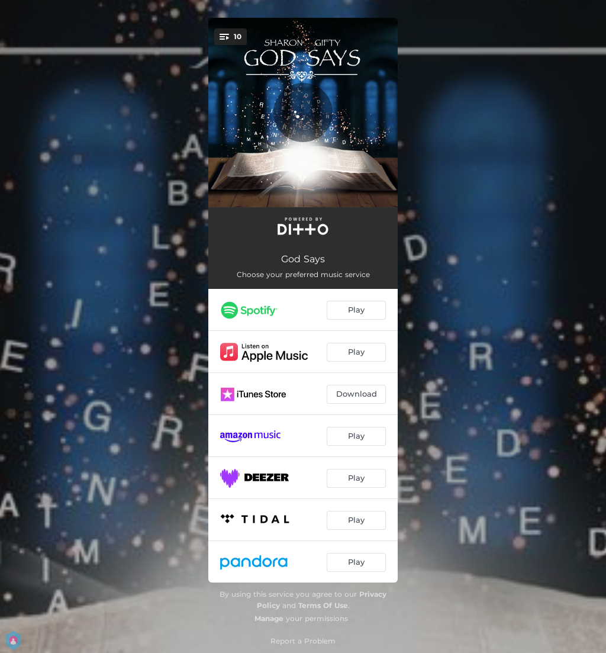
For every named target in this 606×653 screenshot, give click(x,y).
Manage (268, 618)
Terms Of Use (323, 605)
